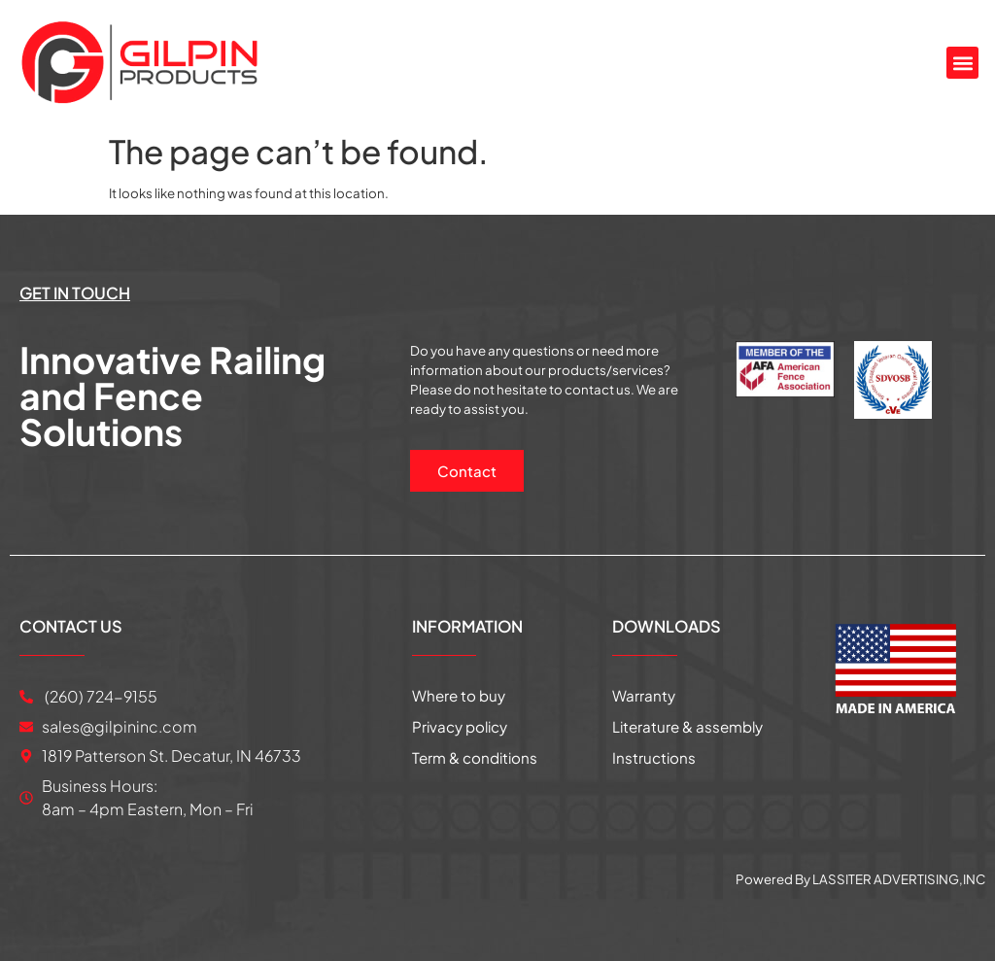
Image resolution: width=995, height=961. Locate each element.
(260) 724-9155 (99, 695)
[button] (962, 63)
